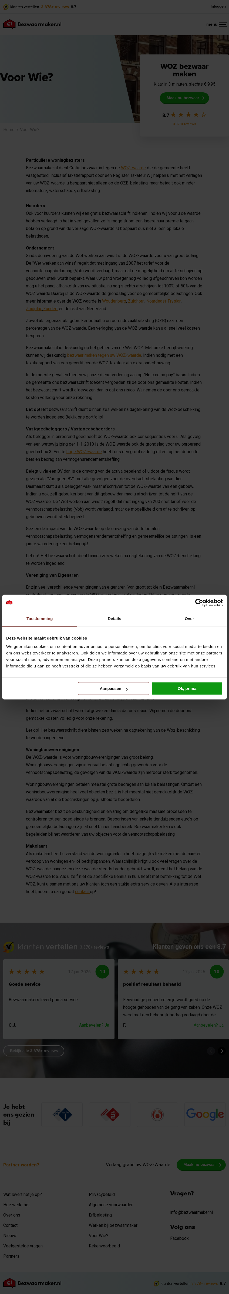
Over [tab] (189, 618)
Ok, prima (187, 688)
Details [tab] (114, 618)
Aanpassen (114, 688)
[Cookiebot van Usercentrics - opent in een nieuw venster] (199, 603)
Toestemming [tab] (39, 618)
